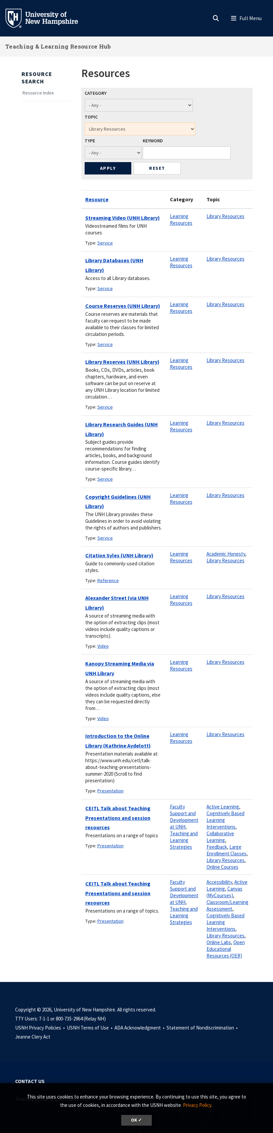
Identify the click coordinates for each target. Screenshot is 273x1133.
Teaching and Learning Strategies (184, 840)
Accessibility (219, 882)
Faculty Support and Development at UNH (184, 816)
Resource (96, 199)
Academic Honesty (226, 554)
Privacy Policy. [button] (197, 1105)
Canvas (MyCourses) (224, 892)
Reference (108, 580)
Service (105, 243)
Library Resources (225, 216)
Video (103, 646)
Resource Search (36, 77)
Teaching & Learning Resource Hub (58, 46)
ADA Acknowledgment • (140, 1027)
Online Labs (219, 942)
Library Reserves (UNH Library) (122, 361)
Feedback (217, 847)
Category (95, 93)
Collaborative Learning (220, 836)
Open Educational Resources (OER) (226, 949)
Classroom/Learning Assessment (227, 905)
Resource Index (38, 93)
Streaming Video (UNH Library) (122, 217)
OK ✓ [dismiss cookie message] (136, 1120)
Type (90, 141)
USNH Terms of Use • (90, 1027)
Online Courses (222, 867)
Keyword (153, 141)
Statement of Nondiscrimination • (203, 1027)
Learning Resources (181, 219)
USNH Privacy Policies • (40, 1027)
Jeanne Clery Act (32, 1037)
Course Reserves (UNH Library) (122, 305)
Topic (91, 117)
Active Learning (223, 806)
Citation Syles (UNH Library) (119, 555)
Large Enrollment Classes (226, 850)
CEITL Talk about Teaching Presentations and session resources (117, 818)
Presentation (110, 791)
